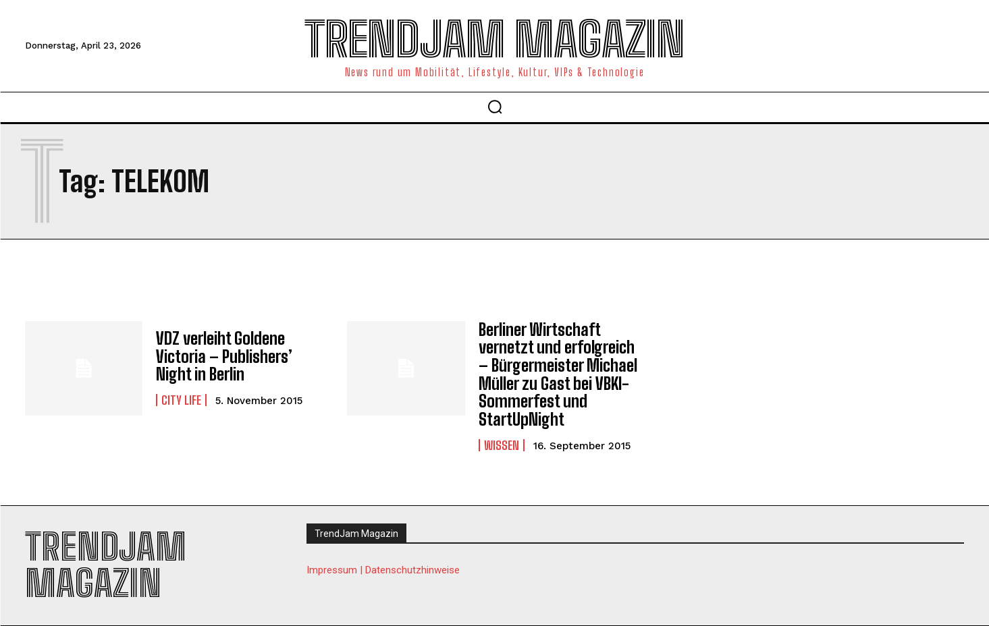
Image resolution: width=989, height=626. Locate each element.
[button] (495, 106)
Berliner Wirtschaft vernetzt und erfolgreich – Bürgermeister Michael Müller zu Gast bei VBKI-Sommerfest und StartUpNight (558, 374)
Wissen (501, 444)
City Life (181, 400)
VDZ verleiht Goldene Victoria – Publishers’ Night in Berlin (223, 356)
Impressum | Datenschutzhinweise (383, 569)
